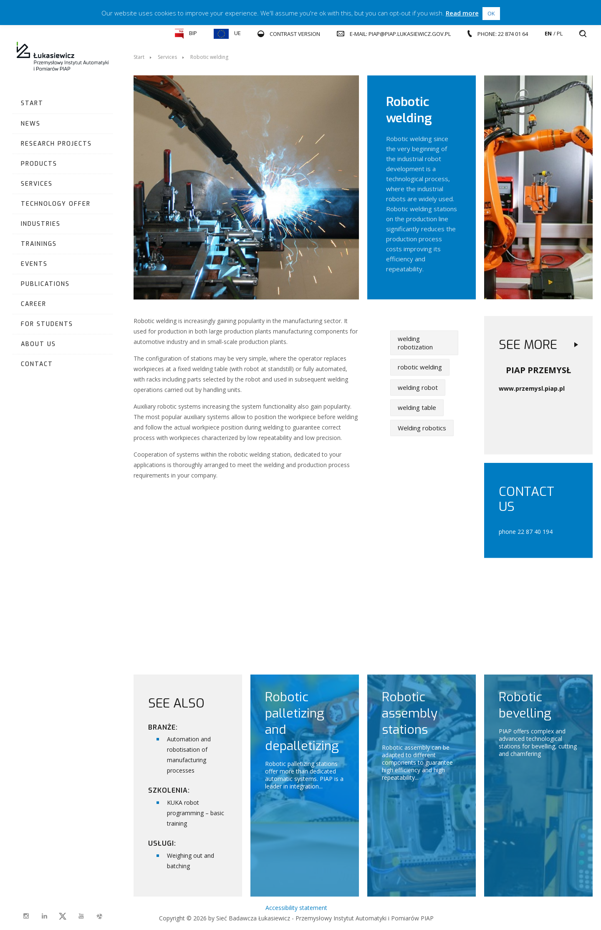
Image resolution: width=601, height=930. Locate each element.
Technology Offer (56, 204)
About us (38, 344)
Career (33, 304)
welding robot (418, 387)
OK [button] (491, 13)
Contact (37, 364)
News (30, 124)
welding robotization (415, 342)
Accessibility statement (296, 908)
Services (37, 184)
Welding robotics (422, 428)
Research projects (56, 144)
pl (560, 33)
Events (34, 264)
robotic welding (420, 367)
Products (39, 164)
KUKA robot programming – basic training (195, 813)
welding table (417, 407)
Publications (45, 284)
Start (32, 103)
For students (47, 324)
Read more (462, 13)
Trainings (39, 244)
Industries (41, 224)
